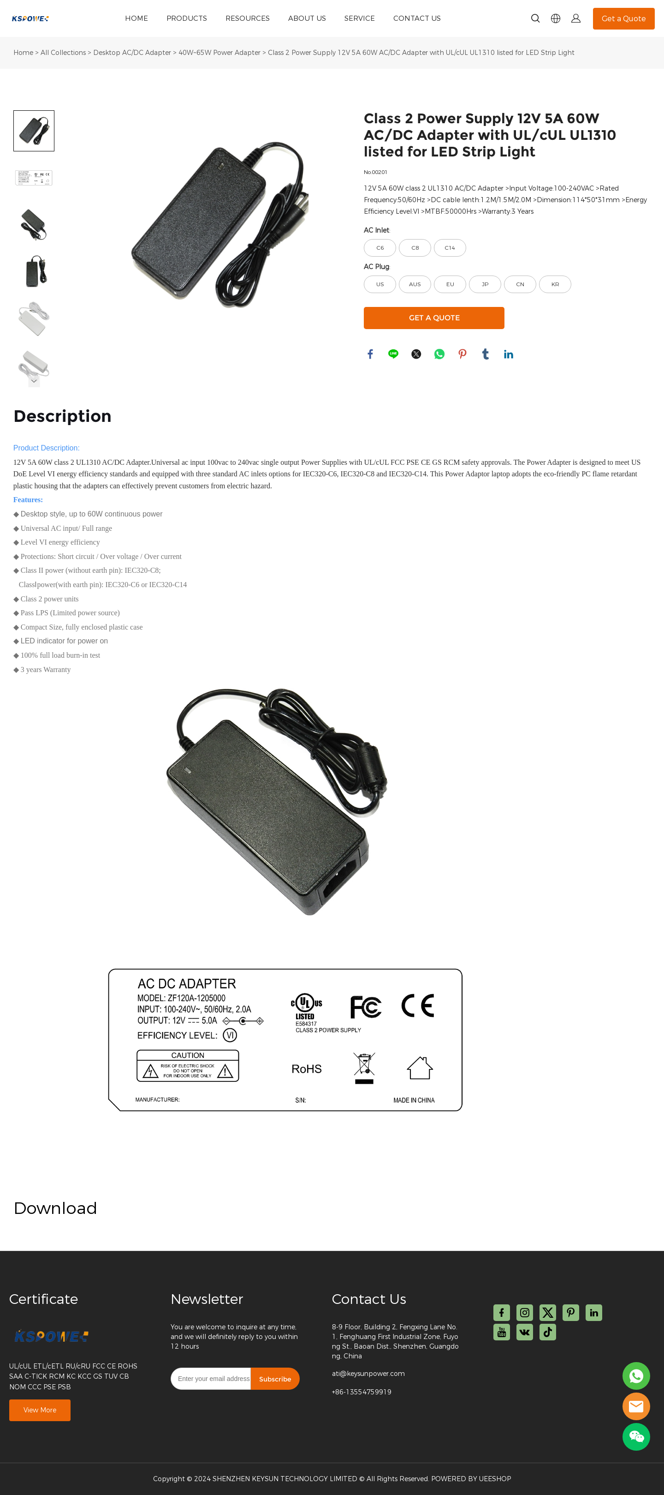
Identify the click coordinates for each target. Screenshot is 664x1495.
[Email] (211, 1379)
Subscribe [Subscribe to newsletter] (275, 1379)
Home (23, 52)
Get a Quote (624, 19)
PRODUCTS (186, 18)
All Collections (63, 52)
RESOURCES (247, 18)
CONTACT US (417, 18)
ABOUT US (307, 18)
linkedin (509, 354)
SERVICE (359, 18)
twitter (417, 354)
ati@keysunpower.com (368, 1373)
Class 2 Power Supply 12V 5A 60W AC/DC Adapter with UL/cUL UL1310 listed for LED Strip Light (421, 52)
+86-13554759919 (361, 1392)
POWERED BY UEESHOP (471, 1479)
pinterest (463, 354)
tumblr (486, 354)
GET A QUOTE (434, 317)
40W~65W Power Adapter (219, 52)
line (394, 354)
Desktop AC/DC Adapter (132, 52)
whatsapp (440, 354)
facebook (371, 354)
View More (40, 1410)
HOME (136, 18)
